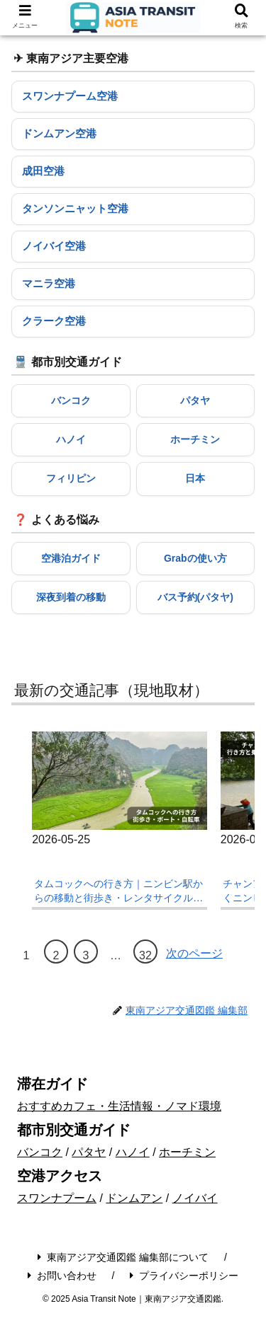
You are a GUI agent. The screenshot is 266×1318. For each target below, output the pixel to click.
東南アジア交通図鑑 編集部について (123, 1257)
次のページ (194, 953)
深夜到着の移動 (71, 597)
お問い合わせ (62, 1275)
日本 (195, 478)
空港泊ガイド (71, 558)
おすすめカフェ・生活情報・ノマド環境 (119, 1106)
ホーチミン (195, 439)
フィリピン (71, 478)
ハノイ (71, 439)
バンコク (71, 400)
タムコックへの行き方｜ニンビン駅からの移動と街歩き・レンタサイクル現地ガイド (118, 891)
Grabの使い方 (195, 558)
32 (145, 955)
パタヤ (195, 400)
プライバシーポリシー (184, 1275)
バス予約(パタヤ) (195, 597)
